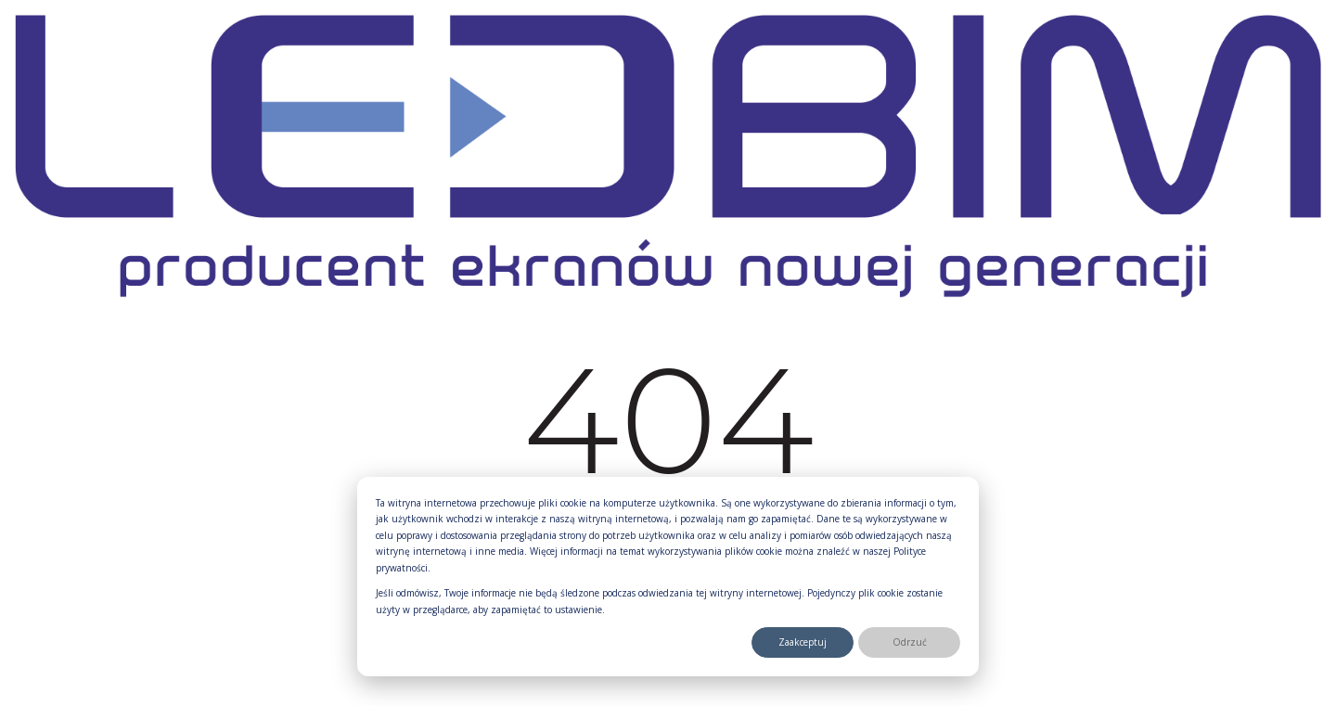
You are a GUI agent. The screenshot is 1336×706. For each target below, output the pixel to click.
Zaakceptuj (802, 641)
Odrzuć (910, 641)
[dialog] (668, 577)
